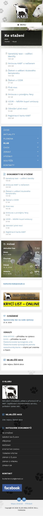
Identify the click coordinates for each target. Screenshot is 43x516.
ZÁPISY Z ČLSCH (9, 457)
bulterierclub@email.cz (14, 284)
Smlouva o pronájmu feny (20, 94)
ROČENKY (6, 445)
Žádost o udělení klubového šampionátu (22, 71)
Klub (14, 41)
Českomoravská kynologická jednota (19, 345)
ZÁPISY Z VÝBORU (10, 461)
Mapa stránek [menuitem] (17, 504)
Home (7, 41)
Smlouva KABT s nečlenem (21, 63)
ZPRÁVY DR (7, 465)
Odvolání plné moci (17, 108)
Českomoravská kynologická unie (17, 342)
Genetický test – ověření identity (20, 54)
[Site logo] (22, 17)
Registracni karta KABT (19, 115)
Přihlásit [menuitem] (28, 504)
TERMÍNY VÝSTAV (9, 453)
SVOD (5, 339)
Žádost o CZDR (15, 80)
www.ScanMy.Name (12, 347)
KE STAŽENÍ (7, 433)
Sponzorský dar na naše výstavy (18, 320)
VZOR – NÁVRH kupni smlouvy (23, 101)
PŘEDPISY (6, 441)
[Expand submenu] (38, 138)
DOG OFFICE (8, 336)
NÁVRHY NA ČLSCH (10, 437)
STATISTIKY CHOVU (10, 449)
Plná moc (12, 87)
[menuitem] (21, 130)
